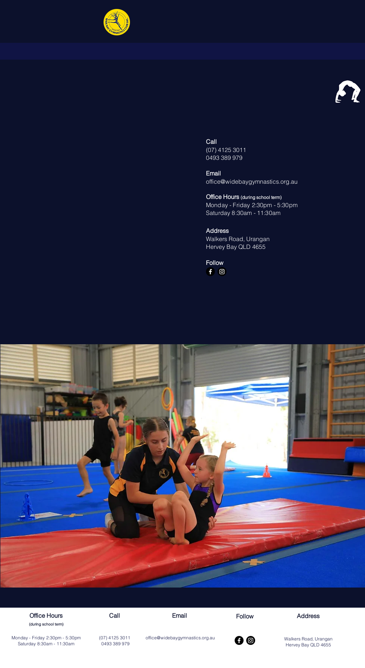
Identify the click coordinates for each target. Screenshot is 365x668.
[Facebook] (210, 271)
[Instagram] (222, 271)
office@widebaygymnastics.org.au (252, 181)
